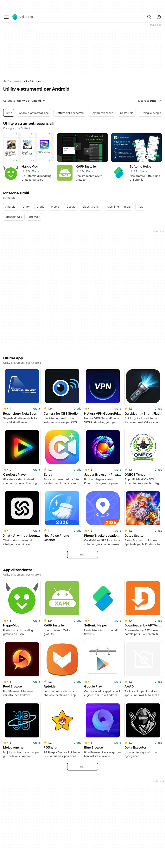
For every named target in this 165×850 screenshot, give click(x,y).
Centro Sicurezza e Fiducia (15, 833)
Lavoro (7, 845)
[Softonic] (23, 17)
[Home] (4, 81)
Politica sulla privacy (124, 842)
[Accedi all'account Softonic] (158, 17)
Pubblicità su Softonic (71, 845)
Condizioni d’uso (121, 836)
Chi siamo (9, 825)
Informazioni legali (122, 831)
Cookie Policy (119, 847)
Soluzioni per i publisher (72, 825)
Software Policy (67, 840)
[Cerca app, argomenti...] (149, 17)
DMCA (115, 825)
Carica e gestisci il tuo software (71, 833)
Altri (82, 426)
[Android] (14, 81)
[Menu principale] (6, 17)
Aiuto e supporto (13, 840)
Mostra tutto (82, 741)
